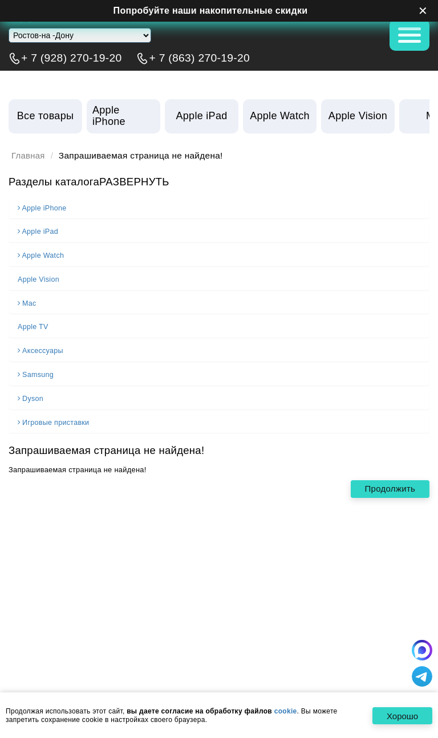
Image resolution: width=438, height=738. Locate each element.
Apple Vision (39, 278)
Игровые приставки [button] (54, 419)
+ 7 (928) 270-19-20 (71, 58)
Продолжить (388, 484)
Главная (28, 156)
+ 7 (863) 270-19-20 (199, 58)
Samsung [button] (36, 372)
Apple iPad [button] (39, 231)
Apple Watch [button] (42, 254)
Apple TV (33, 325)
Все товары (45, 115)
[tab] (219, 207)
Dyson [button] (31, 395)
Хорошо (401, 716)
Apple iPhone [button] (43, 208)
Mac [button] (27, 301)
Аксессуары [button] (41, 348)
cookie (285, 712)
